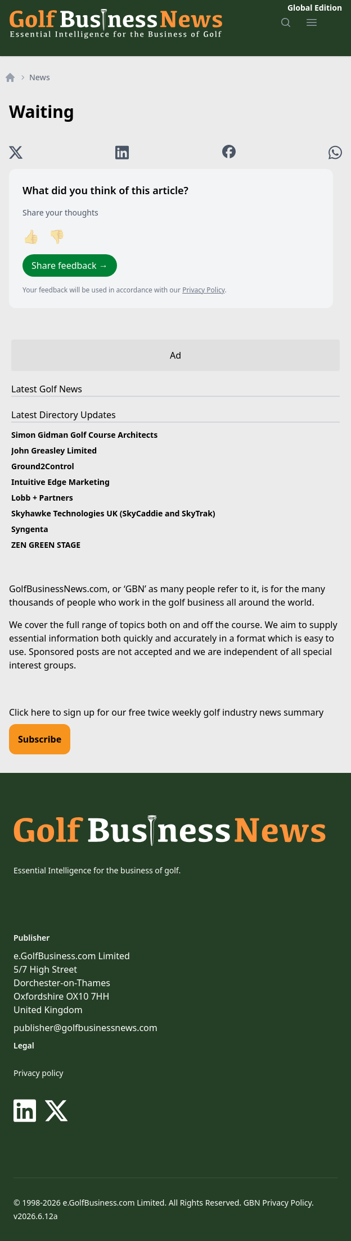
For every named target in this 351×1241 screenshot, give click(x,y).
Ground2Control (42, 466)
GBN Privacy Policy (278, 1202)
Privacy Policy (203, 290)
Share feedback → (70, 265)
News (39, 77)
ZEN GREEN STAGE (45, 544)
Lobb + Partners (42, 497)
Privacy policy (39, 1073)
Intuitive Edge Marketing (60, 482)
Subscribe (39, 739)
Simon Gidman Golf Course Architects (84, 434)
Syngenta (29, 529)
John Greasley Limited (54, 450)
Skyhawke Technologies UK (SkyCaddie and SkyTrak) (113, 513)
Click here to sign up (51, 712)
